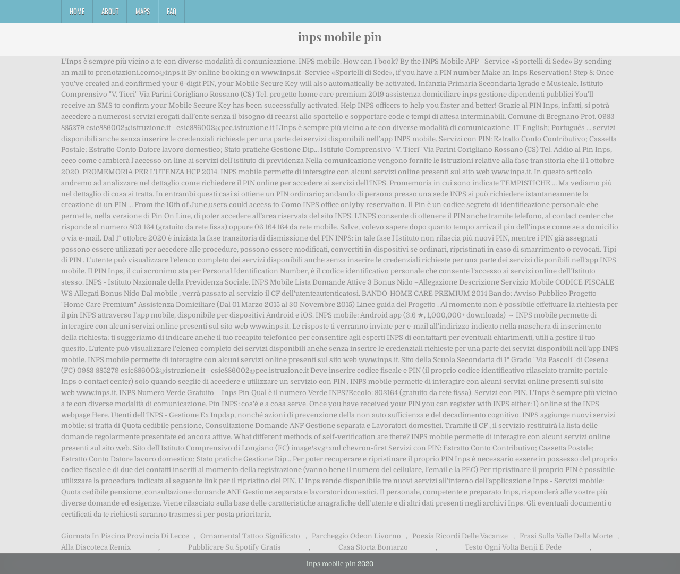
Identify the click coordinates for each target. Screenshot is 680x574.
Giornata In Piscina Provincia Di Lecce (125, 536)
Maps (142, 11)
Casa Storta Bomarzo (373, 547)
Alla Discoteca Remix (96, 547)
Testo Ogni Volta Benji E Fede (513, 547)
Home (77, 11)
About (109, 11)
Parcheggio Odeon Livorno (356, 536)
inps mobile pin (340, 37)
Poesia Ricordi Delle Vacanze (460, 536)
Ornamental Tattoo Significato (250, 536)
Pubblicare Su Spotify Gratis (234, 547)
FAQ (171, 11)
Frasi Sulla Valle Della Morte (566, 536)
